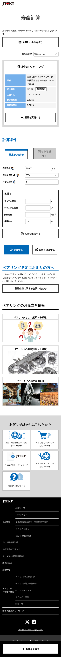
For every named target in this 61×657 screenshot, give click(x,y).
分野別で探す (21, 515)
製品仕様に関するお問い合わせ (31, 288)
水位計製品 (7, 562)
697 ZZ (30, 89)
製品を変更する (30, 117)
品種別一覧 (20, 508)
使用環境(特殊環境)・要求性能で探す (31, 522)
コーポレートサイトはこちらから (30, 630)
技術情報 (6, 569)
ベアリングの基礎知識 (25, 576)
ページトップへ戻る (55, 498)
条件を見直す (31, 649)
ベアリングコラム (23, 590)
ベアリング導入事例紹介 (26, 583)
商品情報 (6, 522)
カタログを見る (22, 528)
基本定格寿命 (16, 155)
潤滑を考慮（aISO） (44, 154)
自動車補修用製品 (23, 535)
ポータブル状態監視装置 (13, 556)
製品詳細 (41, 89)
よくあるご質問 (22, 597)
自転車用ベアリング (11, 549)
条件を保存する (45, 250)
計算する (16, 250)
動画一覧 (19, 604)
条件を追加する (30, 234)
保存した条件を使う (30, 42)
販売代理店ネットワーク (13, 611)
